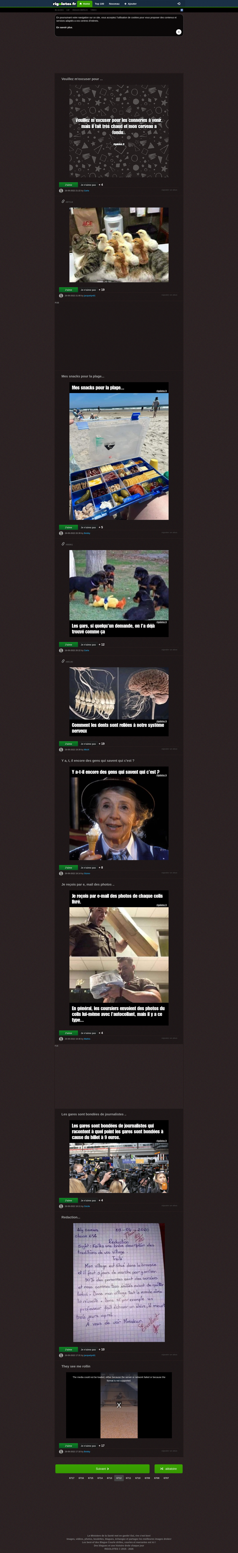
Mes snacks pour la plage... (82, 376)
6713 (109, 1478)
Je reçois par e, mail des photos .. (87, 884)
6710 (137, 1478)
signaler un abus (169, 190)
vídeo (94, 10)
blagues (59, 10)
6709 (147, 1478)
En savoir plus (64, 27)
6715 (90, 1478)
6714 (100, 1478)
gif (68, 10)
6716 (81, 1478)
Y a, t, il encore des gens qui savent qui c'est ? (97, 760)
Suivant (102, 1468)
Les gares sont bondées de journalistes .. (93, 1114)
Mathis (87, 1039)
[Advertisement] (119, 55)
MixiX (86, 750)
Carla (86, 191)
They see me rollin (75, 1366)
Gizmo (87, 873)
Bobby (87, 533)
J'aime (68, 185)
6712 (118, 1478)
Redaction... (70, 1217)
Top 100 (99, 3)
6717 (71, 1478)
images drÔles (80, 10)
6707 (166, 1478)
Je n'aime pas (88, 185)
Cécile (87, 1206)
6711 (128, 1478)
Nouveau (114, 3)
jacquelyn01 (89, 296)
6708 (156, 1478)
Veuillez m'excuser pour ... (82, 79)
